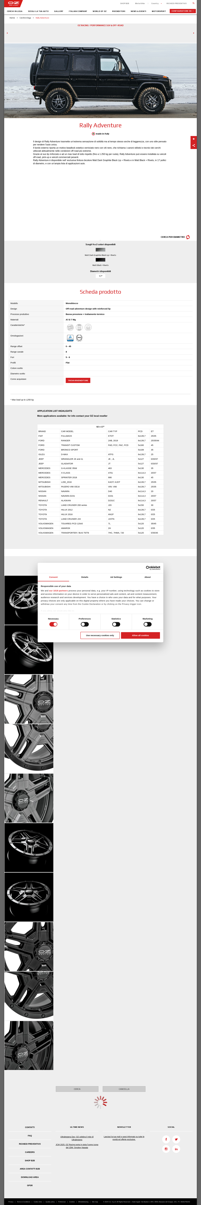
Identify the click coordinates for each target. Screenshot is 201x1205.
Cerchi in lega (14, 11)
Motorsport (159, 11)
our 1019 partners (58, 590)
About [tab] (148, 577)
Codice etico (38, 1202)
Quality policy (50, 1202)
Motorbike (140, 3)
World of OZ (100, 11)
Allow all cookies (140, 635)
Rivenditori (118, 11)
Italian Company (78, 11)
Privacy (10, 1202)
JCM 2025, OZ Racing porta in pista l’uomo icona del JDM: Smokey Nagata (77, 1146)
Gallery (58, 11)
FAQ (30, 1136)
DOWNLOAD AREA (30, 1177)
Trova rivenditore (78, 380)
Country (155, 3)
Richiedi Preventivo (30, 1144)
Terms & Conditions (23, 1202)
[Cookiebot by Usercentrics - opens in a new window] (148, 568)
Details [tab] (84, 577)
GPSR (30, 1185)
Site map (95, 1202)
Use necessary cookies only (100, 635)
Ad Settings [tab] (116, 577)
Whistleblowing (83, 1202)
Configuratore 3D (182, 11)
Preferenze (62, 1202)
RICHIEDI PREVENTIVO (177, 3)
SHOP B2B (124, 3)
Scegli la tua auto (38, 11)
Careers (30, 1152)
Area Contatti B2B (30, 1169)
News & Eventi (138, 11)
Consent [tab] (53, 577)
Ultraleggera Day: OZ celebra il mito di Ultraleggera (77, 1138)
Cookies (72, 1202)
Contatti (30, 1127)
